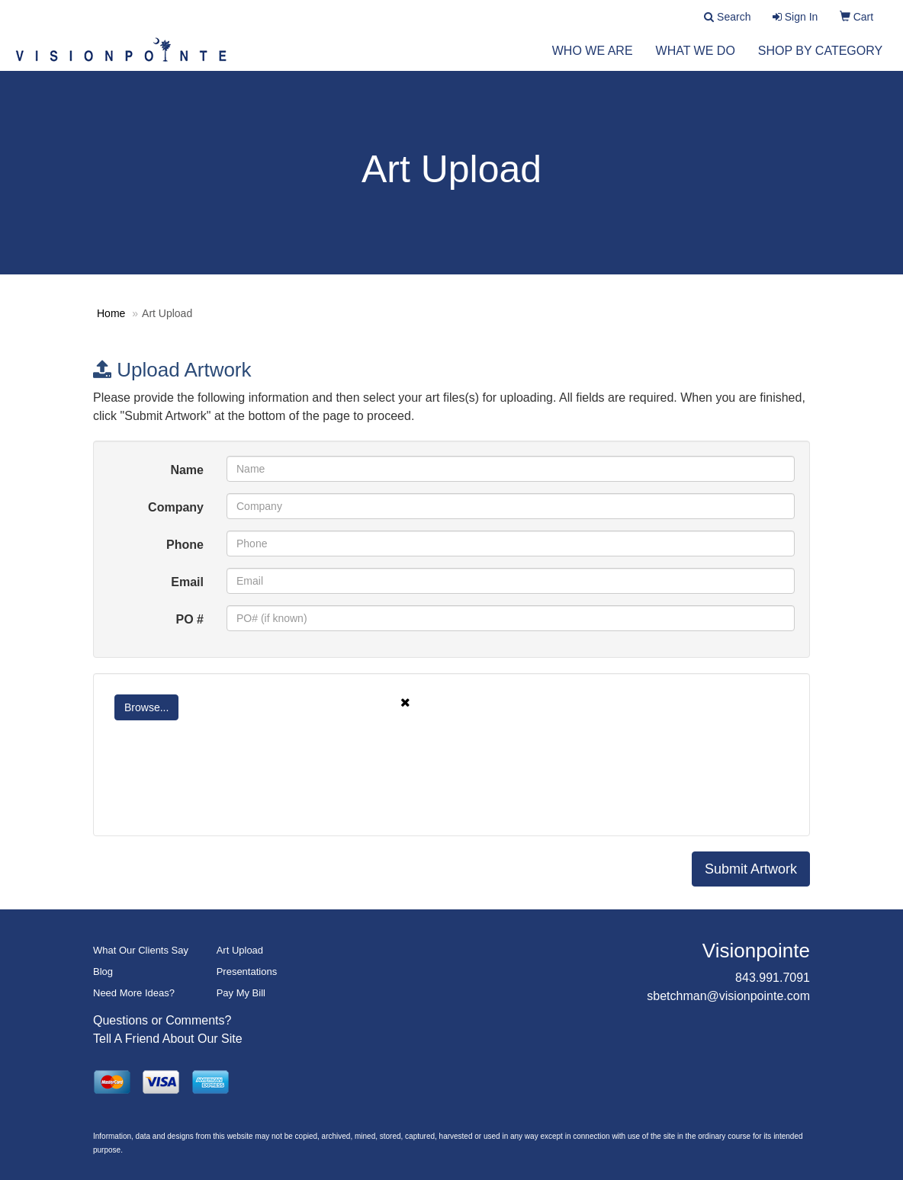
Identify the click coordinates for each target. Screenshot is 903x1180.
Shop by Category (820, 60)
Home (111, 313)
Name (187, 469)
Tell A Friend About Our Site (168, 1038)
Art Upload (240, 950)
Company (176, 507)
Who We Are (592, 60)
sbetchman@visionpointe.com (728, 995)
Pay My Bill (241, 993)
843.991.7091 (772, 977)
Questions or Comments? (162, 1020)
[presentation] (224, 791)
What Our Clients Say (140, 950)
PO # (190, 619)
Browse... (146, 707)
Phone (185, 544)
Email (187, 582)
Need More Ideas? (134, 993)
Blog (103, 971)
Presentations (247, 971)
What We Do (695, 60)
